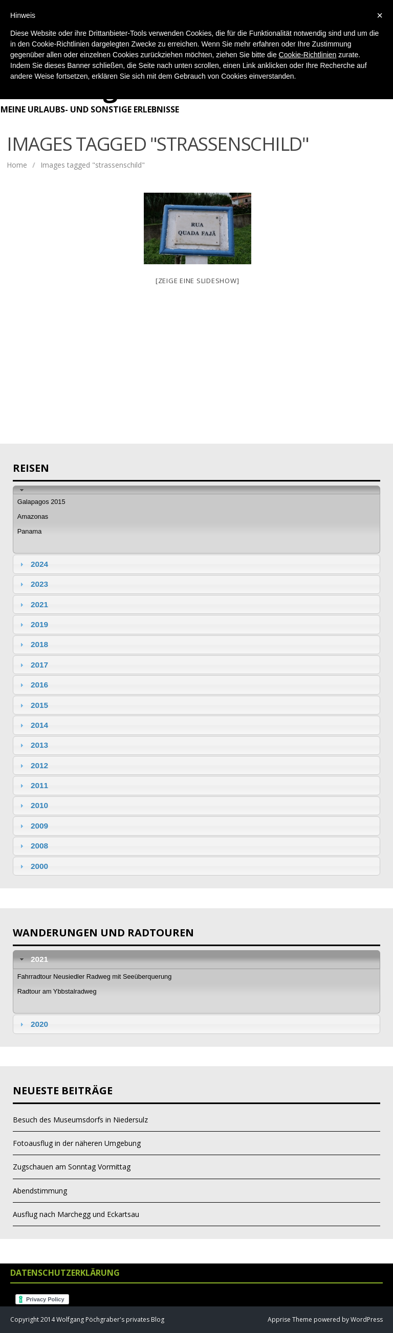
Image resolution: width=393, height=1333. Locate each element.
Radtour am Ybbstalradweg (57, 991)
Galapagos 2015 (41, 501)
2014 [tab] (32, 725)
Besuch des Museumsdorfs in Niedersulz (80, 1119)
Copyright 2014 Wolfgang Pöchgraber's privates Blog (87, 1319)
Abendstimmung (40, 1191)
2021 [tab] (32, 604)
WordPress (366, 1319)
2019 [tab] (32, 624)
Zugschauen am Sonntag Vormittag (71, 1166)
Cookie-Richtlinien (308, 55)
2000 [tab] (32, 866)
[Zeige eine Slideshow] (197, 280)
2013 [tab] (32, 745)
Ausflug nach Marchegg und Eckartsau (76, 1214)
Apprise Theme (290, 1319)
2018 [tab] (32, 644)
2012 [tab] (32, 765)
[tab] (196, 490)
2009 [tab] (32, 825)
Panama (29, 531)
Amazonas (32, 516)
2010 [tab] (32, 805)
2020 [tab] (32, 1024)
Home (17, 165)
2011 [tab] (32, 785)
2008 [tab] (32, 845)
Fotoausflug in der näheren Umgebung (77, 1143)
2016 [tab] (32, 684)
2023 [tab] (32, 584)
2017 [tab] (32, 664)
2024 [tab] (32, 564)
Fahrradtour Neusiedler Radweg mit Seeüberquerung (94, 976)
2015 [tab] (32, 705)
